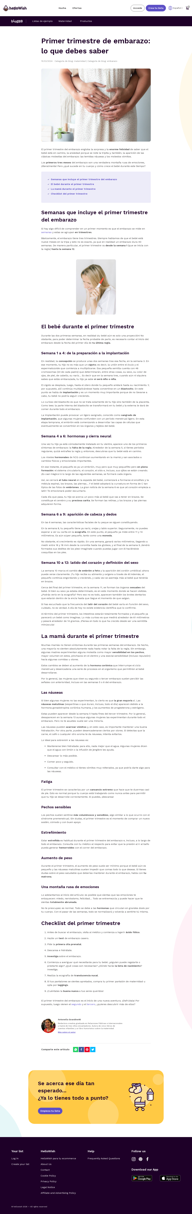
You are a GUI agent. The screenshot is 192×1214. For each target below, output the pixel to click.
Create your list (20, 1164)
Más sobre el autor (67, 1032)
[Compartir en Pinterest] (87, 1049)
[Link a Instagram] (133, 1159)
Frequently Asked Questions (104, 1158)
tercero (91, 1004)
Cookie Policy (48, 1175)
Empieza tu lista (50, 1110)
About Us (46, 1164)
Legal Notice (48, 1187)
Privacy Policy (48, 1181)
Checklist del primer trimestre (69, 193)
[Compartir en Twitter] (92, 1049)
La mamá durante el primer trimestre (73, 188)
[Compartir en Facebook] (81, 1049)
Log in (14, 1158)
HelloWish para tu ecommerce (58, 1158)
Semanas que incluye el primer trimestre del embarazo (84, 179)
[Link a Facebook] (147, 1159)
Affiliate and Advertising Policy (58, 1193)
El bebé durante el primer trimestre (72, 184)
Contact (45, 1169)
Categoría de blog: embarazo (102, 61)
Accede (137, 8)
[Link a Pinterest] (140, 1159)
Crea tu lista (155, 8)
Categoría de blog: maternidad (71, 61)
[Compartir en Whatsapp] (75, 1049)
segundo (76, 1004)
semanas (46, 232)
